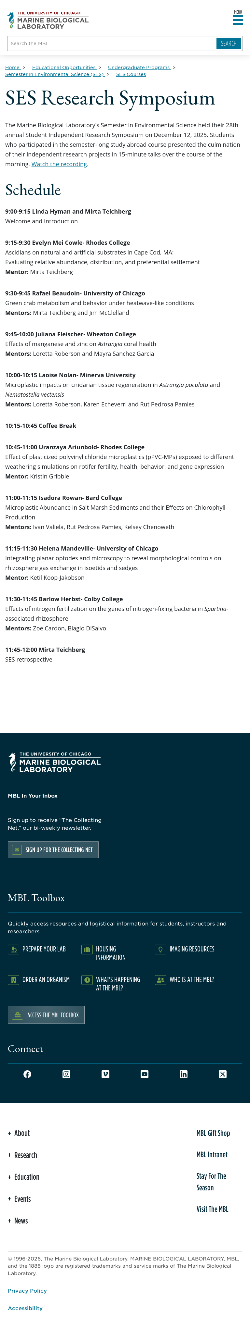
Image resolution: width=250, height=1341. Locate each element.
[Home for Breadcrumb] (13, 67)
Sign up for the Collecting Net (59, 850)
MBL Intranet (212, 1154)
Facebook (27, 1074)
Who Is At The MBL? (192, 979)
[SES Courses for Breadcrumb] (131, 74)
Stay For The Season (211, 1181)
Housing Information (111, 953)
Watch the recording (59, 164)
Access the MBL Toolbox (53, 1015)
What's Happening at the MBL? (118, 983)
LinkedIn (184, 1074)
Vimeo (105, 1074)
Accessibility (25, 1308)
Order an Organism (46, 979)
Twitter (223, 1074)
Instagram (66, 1074)
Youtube (144, 1074)
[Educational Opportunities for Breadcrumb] (64, 67)
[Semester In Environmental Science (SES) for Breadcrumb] (55, 74)
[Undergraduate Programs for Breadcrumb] (139, 67)
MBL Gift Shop (213, 1133)
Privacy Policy (27, 1290)
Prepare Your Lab (44, 949)
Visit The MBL (213, 1209)
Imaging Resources (192, 949)
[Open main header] (238, 20)
